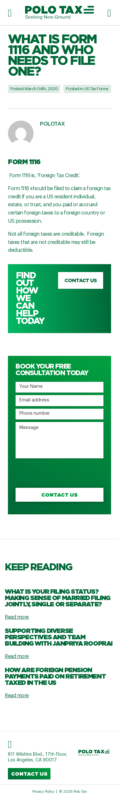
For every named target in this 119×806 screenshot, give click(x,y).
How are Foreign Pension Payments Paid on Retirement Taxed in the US (55, 676)
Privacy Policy (43, 791)
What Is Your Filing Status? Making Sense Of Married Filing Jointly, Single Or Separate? (57, 597)
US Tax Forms (96, 89)
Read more (17, 617)
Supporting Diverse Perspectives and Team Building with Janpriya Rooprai (58, 637)
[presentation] (64, 473)
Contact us (80, 280)
